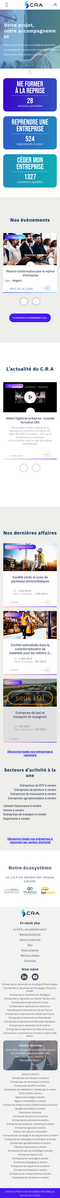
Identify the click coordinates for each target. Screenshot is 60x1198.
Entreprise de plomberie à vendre (30, 1120)
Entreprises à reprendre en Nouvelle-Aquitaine (30, 1021)
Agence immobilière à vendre (30, 1100)
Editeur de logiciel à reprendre (30, 1131)
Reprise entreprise (30, 934)
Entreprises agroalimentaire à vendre (32, 798)
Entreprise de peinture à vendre (30, 1116)
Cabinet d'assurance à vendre (22, 806)
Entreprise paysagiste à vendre (30, 1162)
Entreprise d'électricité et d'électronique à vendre (30, 1104)
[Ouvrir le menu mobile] (4, 5)
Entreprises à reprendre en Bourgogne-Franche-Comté (30, 989)
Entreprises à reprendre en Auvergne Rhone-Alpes (30, 984)
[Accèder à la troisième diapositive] (42, 238)
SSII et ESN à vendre (30, 1093)
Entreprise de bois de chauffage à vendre (30, 1150)
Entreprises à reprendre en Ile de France (30, 1010)
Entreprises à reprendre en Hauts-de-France (30, 1013)
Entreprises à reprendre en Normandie (30, 1017)
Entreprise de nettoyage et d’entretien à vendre (30, 1139)
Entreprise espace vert (30, 1154)
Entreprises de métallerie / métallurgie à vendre (30, 1089)
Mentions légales (30, 955)
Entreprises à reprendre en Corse (30, 1002)
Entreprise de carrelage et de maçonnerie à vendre (30, 1135)
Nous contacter (30, 950)
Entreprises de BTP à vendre (38, 785)
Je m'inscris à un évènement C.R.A (30, 318)
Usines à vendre (13, 810)
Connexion (30, 960)
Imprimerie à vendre (17, 819)
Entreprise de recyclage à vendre (30, 1158)
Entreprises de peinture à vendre (35, 790)
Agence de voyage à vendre (30, 1097)
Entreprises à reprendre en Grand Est (30, 1006)
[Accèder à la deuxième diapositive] (30, 238)
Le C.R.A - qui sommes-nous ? (30, 929)
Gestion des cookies (30, 1195)
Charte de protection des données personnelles (30, 1192)
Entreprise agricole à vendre (30, 1127)
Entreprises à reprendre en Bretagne (30, 994)
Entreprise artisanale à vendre (30, 1169)
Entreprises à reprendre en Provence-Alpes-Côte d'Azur (30, 1034)
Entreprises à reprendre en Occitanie (30, 1025)
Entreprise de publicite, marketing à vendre (30, 1123)
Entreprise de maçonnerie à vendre (30, 1166)
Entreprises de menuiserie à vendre (33, 794)
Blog (30, 944)
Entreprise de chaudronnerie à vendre (30, 1173)
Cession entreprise (30, 939)
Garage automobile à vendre (30, 1108)
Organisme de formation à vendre (30, 1177)
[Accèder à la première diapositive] (17, 238)
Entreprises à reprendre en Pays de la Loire (30, 1029)
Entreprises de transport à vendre (25, 814)
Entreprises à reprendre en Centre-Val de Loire (30, 998)
